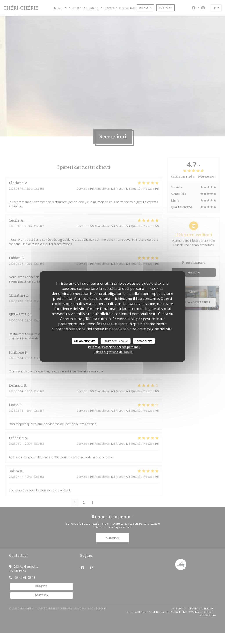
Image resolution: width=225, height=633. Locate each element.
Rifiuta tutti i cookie (115, 341)
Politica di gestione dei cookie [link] (113, 352)
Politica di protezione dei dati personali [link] (114, 347)
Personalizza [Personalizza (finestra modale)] (143, 341)
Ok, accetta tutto (85, 341)
